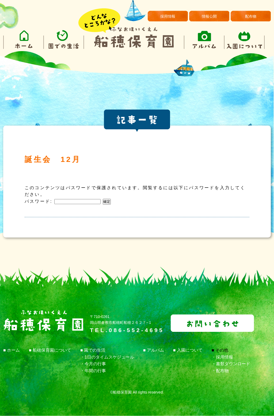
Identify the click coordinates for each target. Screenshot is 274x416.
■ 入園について (188, 350)
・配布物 (220, 370)
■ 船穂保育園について (50, 350)
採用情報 (167, 16)
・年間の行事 (93, 370)
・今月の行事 (93, 363)
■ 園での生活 (92, 350)
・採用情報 (222, 357)
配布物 (250, 16)
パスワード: (63, 201)
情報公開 (209, 16)
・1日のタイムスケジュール (107, 357)
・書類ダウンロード (231, 363)
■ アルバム (153, 350)
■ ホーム (11, 350)
